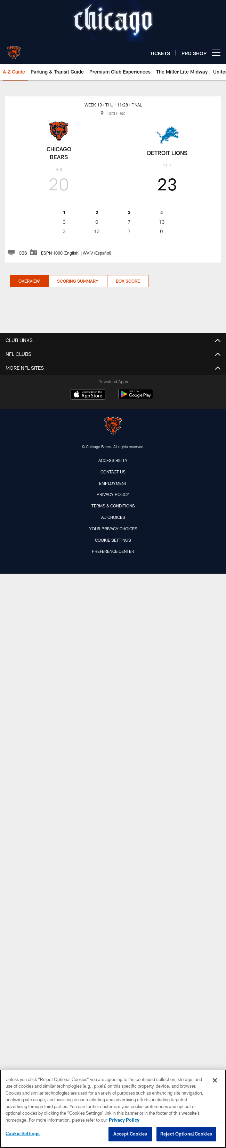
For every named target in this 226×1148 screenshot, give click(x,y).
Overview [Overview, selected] (29, 281)
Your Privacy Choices (113, 528)
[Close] (215, 1080)
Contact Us (113, 471)
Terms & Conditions (113, 505)
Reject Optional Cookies (186, 1134)
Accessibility (113, 460)
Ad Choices (113, 517)
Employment (113, 483)
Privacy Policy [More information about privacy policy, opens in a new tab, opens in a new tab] (124, 1120)
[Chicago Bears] (113, 426)
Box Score (128, 281)
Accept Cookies (130, 1134)
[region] (113, 1108)
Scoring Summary (77, 281)
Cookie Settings (113, 540)
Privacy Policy (113, 494)
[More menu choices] (216, 52)
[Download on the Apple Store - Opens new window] (88, 395)
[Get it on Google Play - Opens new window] (136, 397)
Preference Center (113, 551)
